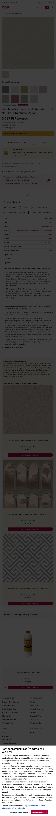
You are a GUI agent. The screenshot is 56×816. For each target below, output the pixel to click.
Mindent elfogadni (39, 812)
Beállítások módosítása (18, 812)
